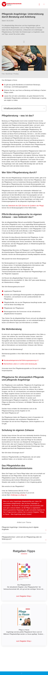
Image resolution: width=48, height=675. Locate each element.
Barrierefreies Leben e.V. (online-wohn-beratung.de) (20, 364)
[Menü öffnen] (44, 4)
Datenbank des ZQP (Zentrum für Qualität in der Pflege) (26, 205)
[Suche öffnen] (39, 4)
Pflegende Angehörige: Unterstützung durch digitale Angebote (20, 528)
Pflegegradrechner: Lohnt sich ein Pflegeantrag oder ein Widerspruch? (22, 538)
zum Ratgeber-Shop (23, 596)
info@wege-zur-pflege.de (18, 495)
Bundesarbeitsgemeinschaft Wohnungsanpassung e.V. (21, 360)
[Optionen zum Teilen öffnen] (24, 41)
